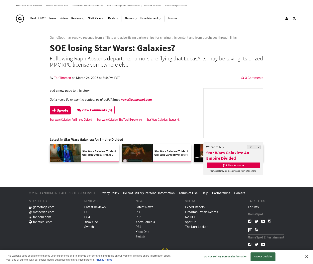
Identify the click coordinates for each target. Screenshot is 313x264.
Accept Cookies (263, 256)
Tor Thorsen (63, 78)
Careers (239, 193)
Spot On (190, 222)
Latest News (144, 207)
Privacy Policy (109, 193)
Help (205, 193)
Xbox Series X (145, 222)
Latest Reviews (95, 207)
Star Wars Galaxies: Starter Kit (163, 119)
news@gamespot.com (136, 99)
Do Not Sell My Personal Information (149, 193)
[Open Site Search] (294, 19)
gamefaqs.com (41, 207)
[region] (156, 257)
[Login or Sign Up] (286, 19)
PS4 (87, 217)
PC (86, 212)
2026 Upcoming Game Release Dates (123, 6)
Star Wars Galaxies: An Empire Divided (227, 155)
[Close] (306, 256)
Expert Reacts (195, 207)
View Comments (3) (94, 110)
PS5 (138, 217)
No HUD (190, 217)
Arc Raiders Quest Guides (176, 6)
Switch (89, 227)
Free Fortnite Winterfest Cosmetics (87, 6)
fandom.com (40, 217)
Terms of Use (188, 193)
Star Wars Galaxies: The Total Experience (119, 119)
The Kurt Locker (196, 227)
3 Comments (252, 78)
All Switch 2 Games (152, 6)
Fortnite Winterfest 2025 (57, 6)
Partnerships (221, 193)
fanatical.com (40, 222)
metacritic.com (41, 212)
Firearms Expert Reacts (201, 212)
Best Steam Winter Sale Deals (29, 6)
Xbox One (91, 222)
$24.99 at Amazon (233, 165)
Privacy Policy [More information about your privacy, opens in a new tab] (104, 259)
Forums (253, 207)
